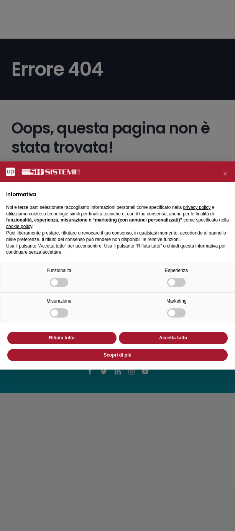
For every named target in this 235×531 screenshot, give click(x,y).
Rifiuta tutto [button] (62, 337)
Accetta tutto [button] (173, 337)
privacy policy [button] (197, 207)
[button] (225, 174)
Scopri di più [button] (117, 355)
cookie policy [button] (19, 226)
